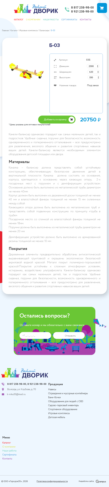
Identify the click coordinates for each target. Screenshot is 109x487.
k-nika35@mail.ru (16, 394)
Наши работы (51, 19)
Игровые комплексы (59, 413)
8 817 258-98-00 (82, 8)
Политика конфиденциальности (52, 481)
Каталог (18, 19)
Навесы (52, 389)
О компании (33, 19)
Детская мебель (56, 417)
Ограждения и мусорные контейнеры (68, 393)
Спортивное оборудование (62, 409)
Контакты (85, 19)
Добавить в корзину (55, 119)
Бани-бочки (54, 397)
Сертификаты (69, 19)
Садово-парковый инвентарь (63, 405)
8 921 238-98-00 (82, 12)
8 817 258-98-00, (17, 384)
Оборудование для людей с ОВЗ (65, 401)
